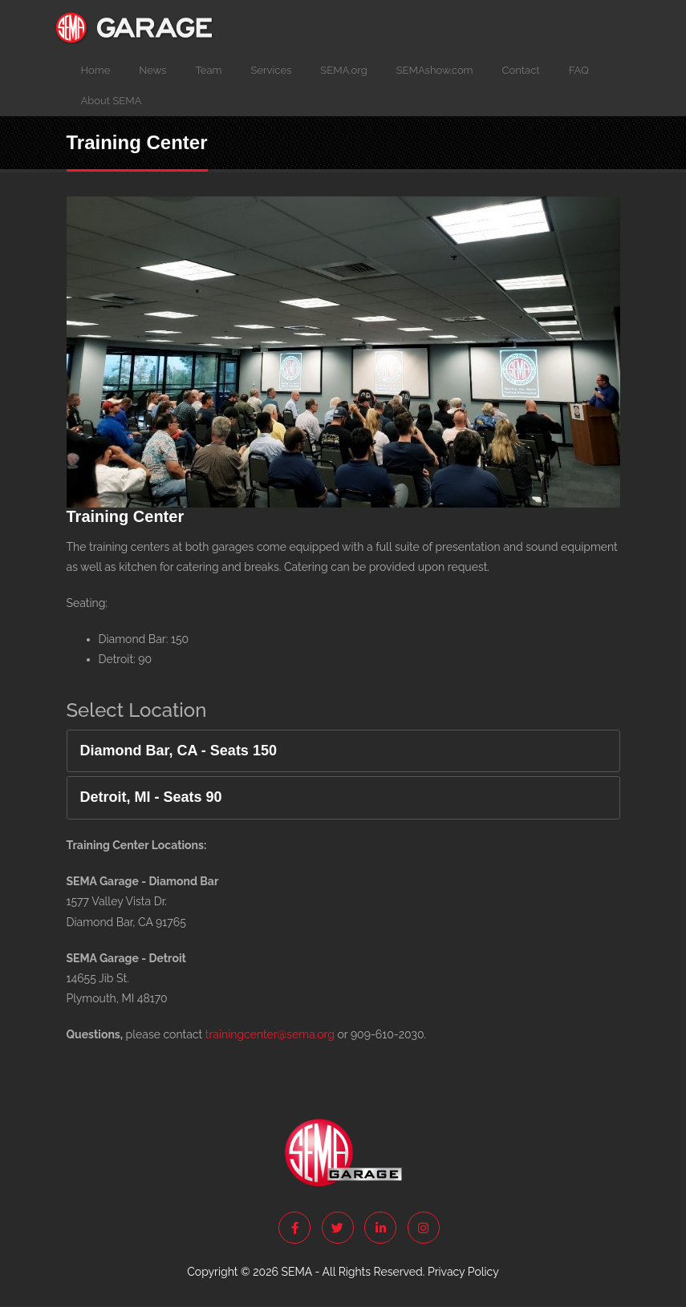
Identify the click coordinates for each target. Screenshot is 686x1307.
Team (208, 70)
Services (271, 70)
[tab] (343, 751)
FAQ (579, 70)
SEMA (296, 1271)
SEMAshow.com (434, 70)
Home (96, 70)
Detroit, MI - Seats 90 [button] (151, 797)
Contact (521, 70)
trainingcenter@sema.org (270, 1034)
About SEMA (111, 101)
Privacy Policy (463, 1271)
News (152, 70)
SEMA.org (343, 70)
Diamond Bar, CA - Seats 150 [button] (178, 751)
